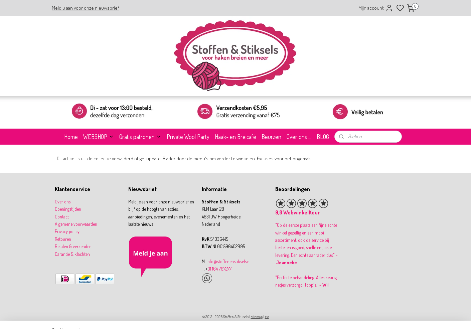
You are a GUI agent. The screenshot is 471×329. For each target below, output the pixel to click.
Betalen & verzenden (73, 246)
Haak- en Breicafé (235, 136)
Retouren (63, 239)
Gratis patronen (140, 136)
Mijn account (375, 8)
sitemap (257, 316)
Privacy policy (67, 231)
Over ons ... (299, 136)
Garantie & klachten (72, 254)
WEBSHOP (98, 136)
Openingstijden (68, 209)
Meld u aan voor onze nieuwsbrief (85, 8)
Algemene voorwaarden (76, 224)
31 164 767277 (219, 269)
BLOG (323, 136)
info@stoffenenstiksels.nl (228, 261)
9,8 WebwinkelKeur (297, 212)
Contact (62, 216)
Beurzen (271, 136)
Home (71, 136)
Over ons (62, 201)
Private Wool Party (188, 136)
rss (267, 316)
